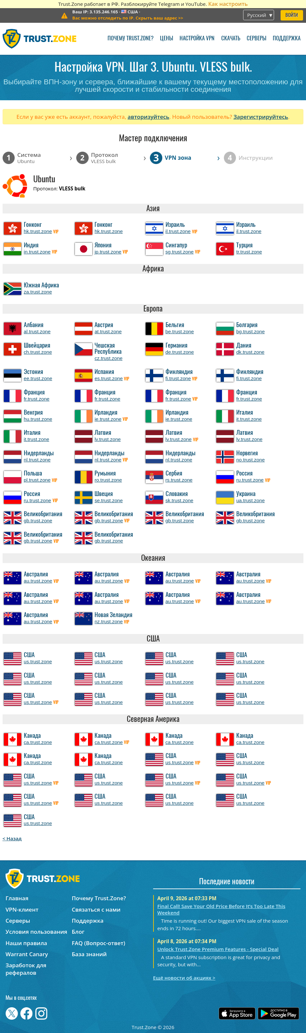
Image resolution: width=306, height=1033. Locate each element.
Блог (78, 931)
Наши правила (26, 943)
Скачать (230, 38)
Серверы (256, 38)
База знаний (89, 954)
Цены (166, 38)
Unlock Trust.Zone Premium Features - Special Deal (218, 949)
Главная (17, 898)
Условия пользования (36, 931)
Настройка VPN (197, 38)
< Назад (12, 838)
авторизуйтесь (148, 116)
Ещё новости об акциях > (184, 977)
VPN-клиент (22, 909)
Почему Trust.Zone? (130, 38)
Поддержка (286, 38)
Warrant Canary (27, 954)
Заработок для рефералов (26, 968)
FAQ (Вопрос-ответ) (98, 943)
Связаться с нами (96, 909)
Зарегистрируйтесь (260, 116)
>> (127, 18)
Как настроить (228, 3)
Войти (291, 15)
